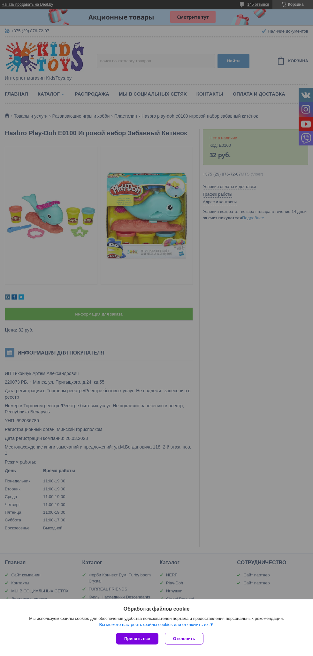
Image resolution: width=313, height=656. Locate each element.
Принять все (137, 638)
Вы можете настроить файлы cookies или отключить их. (154, 624)
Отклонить (184, 638)
